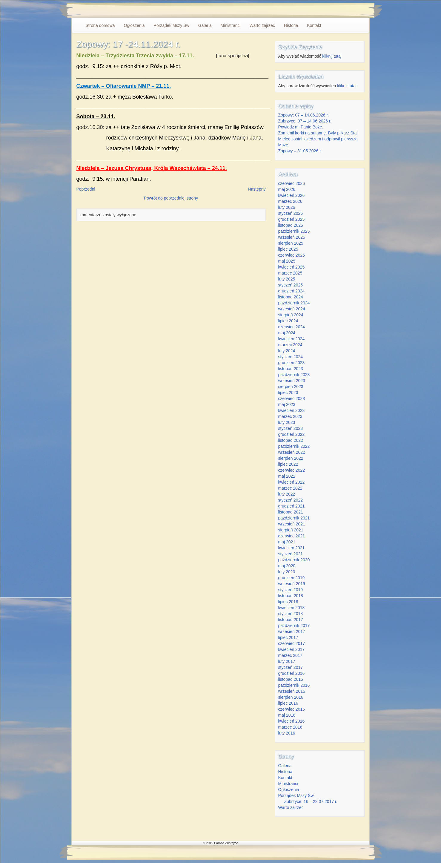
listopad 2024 (290, 297)
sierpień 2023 (290, 386)
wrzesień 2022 (291, 452)
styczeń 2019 (290, 589)
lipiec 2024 (288, 320)
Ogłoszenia (134, 25)
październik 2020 (294, 559)
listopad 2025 (290, 225)
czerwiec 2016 (291, 709)
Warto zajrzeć (262, 25)
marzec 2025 (290, 273)
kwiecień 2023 (291, 410)
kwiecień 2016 (291, 721)
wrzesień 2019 (291, 583)
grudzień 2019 (291, 577)
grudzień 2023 (291, 362)
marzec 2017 (290, 655)
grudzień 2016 (291, 673)
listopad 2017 (290, 619)
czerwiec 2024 (291, 326)
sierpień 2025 (290, 243)
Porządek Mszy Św (171, 25)
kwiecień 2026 (291, 195)
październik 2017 (294, 625)
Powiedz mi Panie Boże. (300, 127)
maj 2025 (287, 261)
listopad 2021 (290, 512)
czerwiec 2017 (291, 643)
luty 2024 (286, 350)
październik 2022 (294, 446)
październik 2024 (294, 303)
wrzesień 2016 (291, 691)
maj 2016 (287, 715)
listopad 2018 (290, 595)
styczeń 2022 (290, 500)
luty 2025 (286, 279)
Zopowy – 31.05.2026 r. (300, 150)
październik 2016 (294, 685)
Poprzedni (85, 189)
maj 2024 (287, 332)
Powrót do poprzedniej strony (171, 198)
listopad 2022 (290, 440)
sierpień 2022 (290, 458)
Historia (291, 25)
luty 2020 (286, 571)
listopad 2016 (290, 679)
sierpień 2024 (290, 314)
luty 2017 (286, 661)
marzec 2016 (290, 727)
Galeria (205, 25)
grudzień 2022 (291, 434)
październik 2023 (294, 374)
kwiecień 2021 (291, 547)
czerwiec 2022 (291, 470)
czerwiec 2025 (291, 255)
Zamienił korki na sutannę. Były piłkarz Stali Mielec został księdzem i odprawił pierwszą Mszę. (318, 139)
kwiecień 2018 (291, 607)
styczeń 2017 (290, 667)
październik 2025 (294, 231)
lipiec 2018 (288, 601)
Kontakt (314, 25)
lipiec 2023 (288, 392)
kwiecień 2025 (291, 267)
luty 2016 (286, 733)
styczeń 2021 (290, 553)
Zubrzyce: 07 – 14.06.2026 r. (304, 121)
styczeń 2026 (290, 213)
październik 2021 (294, 518)
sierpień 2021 (290, 530)
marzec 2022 (290, 488)
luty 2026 (286, 207)
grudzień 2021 (291, 506)
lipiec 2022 (288, 464)
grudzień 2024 (291, 291)
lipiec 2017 (288, 637)
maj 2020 (287, 565)
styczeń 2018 (290, 613)
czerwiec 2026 (291, 183)
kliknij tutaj (332, 56)
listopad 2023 (290, 368)
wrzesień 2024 (291, 308)
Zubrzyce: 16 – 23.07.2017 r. (310, 801)
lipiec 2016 (288, 703)
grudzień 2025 (291, 219)
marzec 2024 (290, 344)
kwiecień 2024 (291, 338)
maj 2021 (287, 541)
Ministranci (231, 25)
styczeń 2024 (290, 356)
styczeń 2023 (290, 428)
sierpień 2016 (290, 697)
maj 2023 (287, 404)
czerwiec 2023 (291, 398)
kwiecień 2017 (291, 649)
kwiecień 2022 (291, 482)
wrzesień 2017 (291, 631)
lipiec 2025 (288, 249)
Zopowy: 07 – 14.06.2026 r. (303, 115)
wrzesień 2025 (291, 237)
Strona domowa (100, 25)
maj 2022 (287, 476)
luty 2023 (286, 422)
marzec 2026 (290, 201)
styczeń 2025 (290, 285)
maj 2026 (287, 189)
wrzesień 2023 (291, 380)
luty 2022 (286, 494)
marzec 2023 (290, 416)
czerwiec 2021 (291, 536)
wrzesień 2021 (291, 524)
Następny (256, 189)
